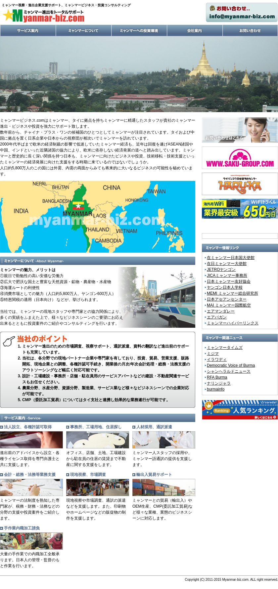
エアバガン (217, 317)
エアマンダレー (221, 311)
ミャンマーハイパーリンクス (232, 323)
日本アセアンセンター (227, 299)
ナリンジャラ (219, 383)
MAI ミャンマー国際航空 (229, 305)
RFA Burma (217, 377)
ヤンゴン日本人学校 (225, 287)
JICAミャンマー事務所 (227, 275)
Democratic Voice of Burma (231, 365)
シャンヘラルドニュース (229, 371)
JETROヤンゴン (221, 269)
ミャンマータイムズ (225, 347)
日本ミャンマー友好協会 (229, 281)
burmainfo (215, 389)
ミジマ (213, 353)
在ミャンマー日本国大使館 (231, 257)
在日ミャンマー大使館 (227, 263)
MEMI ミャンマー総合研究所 (232, 293)
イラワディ (217, 359)
